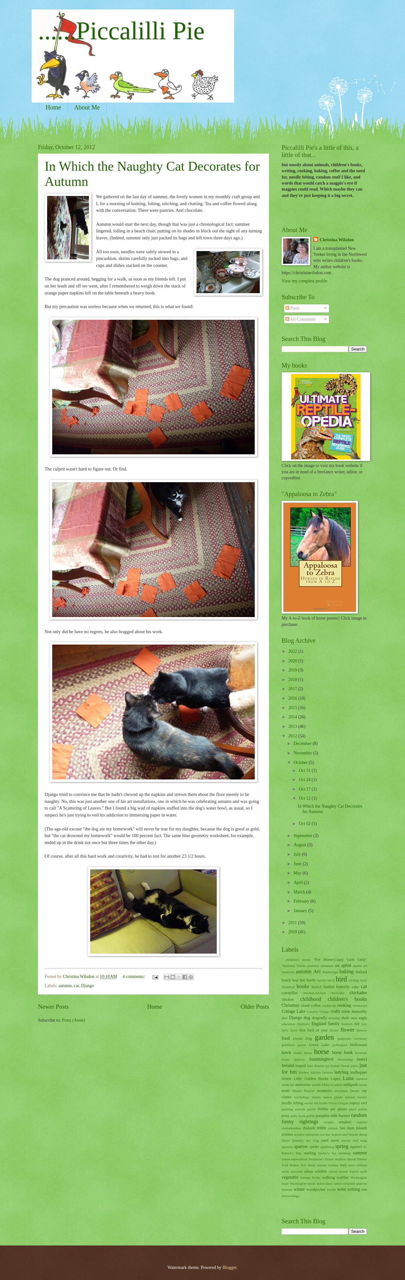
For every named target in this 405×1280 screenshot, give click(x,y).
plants (342, 1109)
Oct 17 (305, 789)
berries (322, 980)
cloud (305, 1005)
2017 (293, 688)
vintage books (310, 1177)
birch (331, 980)
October (301, 762)
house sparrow (293, 1059)
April (299, 882)
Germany (360, 1038)
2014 (293, 717)
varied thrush (338, 1171)
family (334, 1023)
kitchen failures (321, 1072)
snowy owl (349, 1140)
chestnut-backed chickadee (324, 993)
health (297, 1053)
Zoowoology (290, 1196)
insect (362, 1059)
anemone (327, 966)
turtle (285, 1171)
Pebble (323, 1109)
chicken (288, 999)
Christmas (290, 1005)
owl (364, 1103)
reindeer (345, 1122)
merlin (316, 1085)
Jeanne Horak (340, 1066)
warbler (343, 1177)
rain (334, 1115)
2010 (293, 932)
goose (302, 1045)
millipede (350, 1084)
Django (87, 985)
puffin (310, 1116)
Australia (288, 972)
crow (345, 1011)
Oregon (343, 1103)
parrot (311, 1109)
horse (321, 1052)
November (303, 753)
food (286, 1038)
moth (286, 1090)
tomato (322, 1165)
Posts (292, 308)
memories (303, 1084)
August (300, 844)
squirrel (356, 1146)
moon (363, 1085)
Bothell (316, 987)
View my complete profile (304, 281)
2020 (293, 661)
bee (302, 980)
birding (354, 980)
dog (306, 1017)
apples (357, 966)
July (298, 854)
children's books (347, 999)
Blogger (229, 1267)
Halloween (358, 1045)
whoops (287, 1189)
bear (295, 980)
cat (76, 985)
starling (310, 1153)
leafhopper (358, 1072)
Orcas (333, 1103)
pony (286, 1115)
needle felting (292, 1103)
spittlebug (327, 1147)
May (298, 873)
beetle (311, 980)
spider (314, 1146)
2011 (293, 922)
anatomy (313, 966)
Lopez (335, 1078)
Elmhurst (303, 1024)
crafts (335, 1011)
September (303, 835)
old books (321, 1103)
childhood (310, 999)
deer (285, 1018)
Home (53, 107)
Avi (317, 971)
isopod (300, 1065)
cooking (344, 1005)
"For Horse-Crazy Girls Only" (340, 959)
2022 (293, 651)
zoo (364, 1189)
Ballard (361, 972)
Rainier (344, 1115)
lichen (286, 1078)
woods (331, 1189)
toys (343, 1165)
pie (333, 1109)
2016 (293, 698)
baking (347, 971)
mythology (301, 1097)
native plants (333, 1097)
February (302, 901)
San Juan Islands (353, 1128)
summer (360, 1153)
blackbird (288, 987)
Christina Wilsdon (337, 239)
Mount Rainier (303, 1091)
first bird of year (313, 1030)
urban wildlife (315, 1171)
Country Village (318, 1011)
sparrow (301, 1146)
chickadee (358, 992)
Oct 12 (305, 798)
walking (328, 1177)
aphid (346, 965)
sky (308, 1140)
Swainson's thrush (321, 1159)
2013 (293, 726)
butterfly (343, 987)
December (303, 743)
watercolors (324, 1183)
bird (341, 979)
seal (345, 1134)
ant (337, 965)
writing (353, 1189)
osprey (355, 1103)
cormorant (360, 1005)
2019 (293, 670)
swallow (340, 1159)
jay (327, 1066)
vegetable (290, 1177)
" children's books (296, 960)
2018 (293, 679)
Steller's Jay (327, 1153)
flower (347, 1030)
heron (308, 1053)
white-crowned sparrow (350, 1183)
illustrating (345, 1059)
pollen (362, 1109)
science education (306, 1134)
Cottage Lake (293, 1011)
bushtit (329, 987)
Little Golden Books (311, 1078)
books (303, 986)
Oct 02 (305, 823)
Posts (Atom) (73, 1020)
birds (363, 980)
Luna (348, 1078)
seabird (336, 1134)
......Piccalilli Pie (121, 31)
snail (324, 1140)
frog (308, 1038)
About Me (87, 107)
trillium (362, 1165)
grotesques (339, 1045)
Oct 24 (305, 779)
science (287, 1134)
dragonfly (319, 1018)
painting (287, 1109)
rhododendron (291, 1128)
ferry (285, 1030)
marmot (361, 1079)
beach (286, 980)
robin (321, 1128)
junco (354, 1066)
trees (351, 1165)
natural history (356, 1097)
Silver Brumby (293, 1140)
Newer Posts (53, 1006)
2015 (293, 707)
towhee (333, 1165)
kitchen (304, 1072)
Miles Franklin (332, 1085)
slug (316, 1140)
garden (324, 1037)
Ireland (288, 1065)
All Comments (300, 319)
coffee (316, 1005)
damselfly (359, 1011)
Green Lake (319, 1045)
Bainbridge (330, 972)
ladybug (341, 1072)
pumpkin (322, 1115)
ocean (308, 1103)
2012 (293, 736)
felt (357, 1024)
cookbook (329, 1005)
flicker (334, 1030)
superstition (299, 1159)
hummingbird (321, 1059)
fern (364, 1024)
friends (297, 1038)
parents (300, 1109)
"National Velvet (293, 966)
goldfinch (288, 1045)
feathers (346, 1024)
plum (352, 1109)
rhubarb (309, 1128)
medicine (288, 1085)
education (288, 1024)
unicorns (296, 1171)
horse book (342, 1052)
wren (341, 1189)
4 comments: (134, 976)
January (301, 910)
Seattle (353, 1134)
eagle (363, 1018)
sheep (363, 1134)
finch (293, 1030)
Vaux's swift (358, 1171)
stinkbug (345, 1153)
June (298, 863)
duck (345, 1018)
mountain (324, 1090)
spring (341, 1146)
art (365, 966)
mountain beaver (346, 1091)
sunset (286, 1159)
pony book (297, 1116)
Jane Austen (315, 1066)
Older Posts (254, 1006)
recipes (328, 1122)
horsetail (361, 1053)
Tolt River (308, 1165)
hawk (286, 1052)
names (316, 1097)
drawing (334, 1018)
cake (355, 987)
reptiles (362, 1122)
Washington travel (302, 1183)
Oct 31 (305, 770)
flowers (362, 1030)
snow (335, 1140)
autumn (65, 985)
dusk (354, 1018)
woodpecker (316, 1189)
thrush (351, 1159)
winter (299, 1189)
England (319, 1023)
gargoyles (344, 1038)
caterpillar (289, 993)
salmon (333, 1128)
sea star (325, 1134)
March (300, 892)
